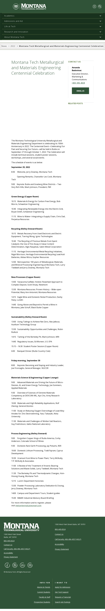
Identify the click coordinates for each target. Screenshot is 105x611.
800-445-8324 (9, 541)
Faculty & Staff (44, 597)
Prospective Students (42, 602)
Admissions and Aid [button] (13, 21)
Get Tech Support (61, 592)
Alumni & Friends (43, 587)
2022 (13, 46)
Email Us (80, 91)
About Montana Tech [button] (14, 37)
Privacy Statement (11, 557)
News (4, 46)
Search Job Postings (62, 602)
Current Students (43, 592)
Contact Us (8, 545)
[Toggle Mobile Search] (100, 6)
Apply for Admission (62, 587)
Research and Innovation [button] (16, 31)
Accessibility (8, 553)
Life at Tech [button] (9, 26)
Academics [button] (9, 15)
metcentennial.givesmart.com (28, 505)
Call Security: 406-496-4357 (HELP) (17, 549)
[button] (100, 15)
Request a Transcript (63, 597)
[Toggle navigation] (94, 6)
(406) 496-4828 (78, 83)
